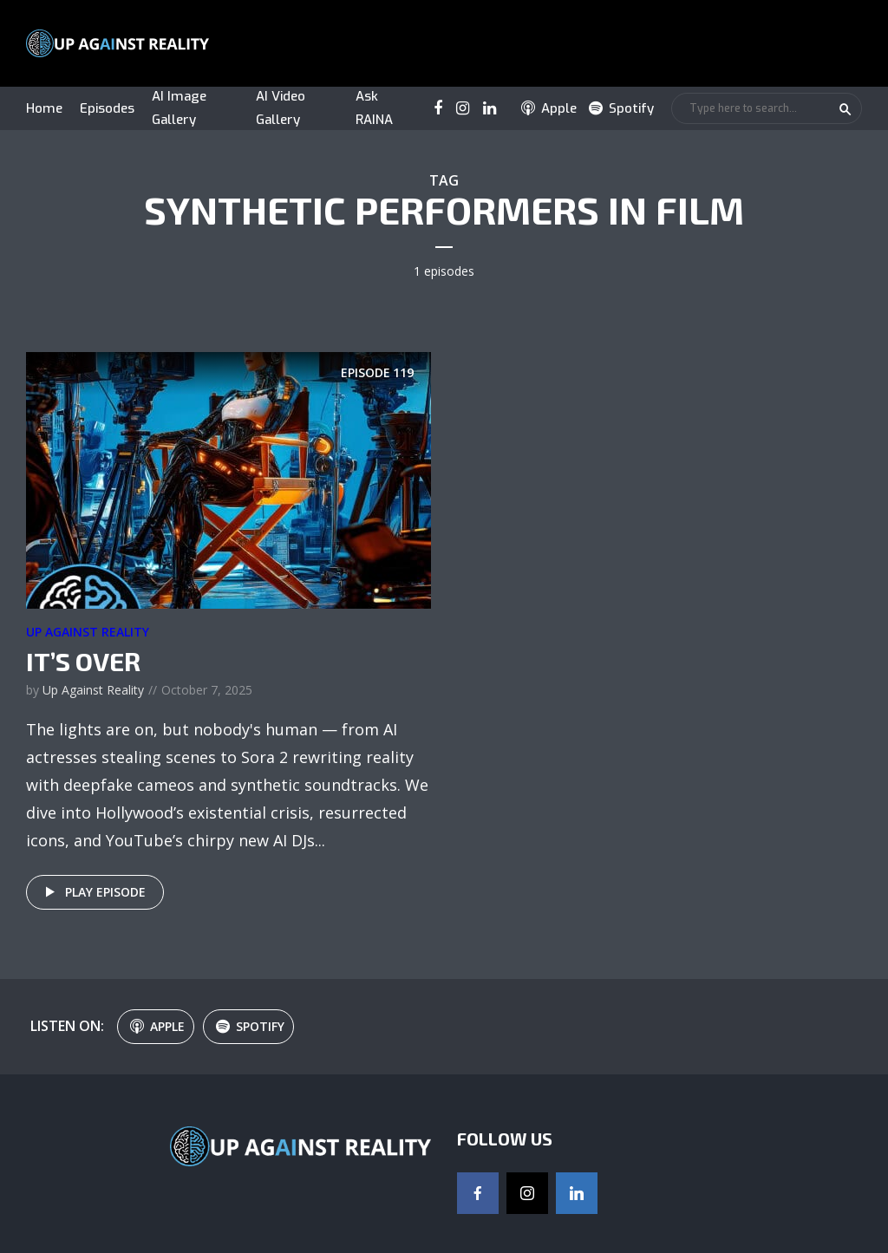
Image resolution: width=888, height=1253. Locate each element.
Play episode (92, 892)
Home (44, 108)
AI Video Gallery (280, 108)
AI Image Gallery (179, 108)
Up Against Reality (87, 631)
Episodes (107, 108)
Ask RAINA (374, 108)
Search (845, 109)
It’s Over (83, 660)
